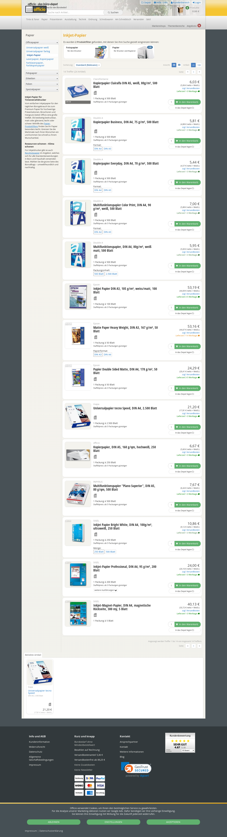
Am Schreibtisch (123, 19)
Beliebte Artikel (33, 654)
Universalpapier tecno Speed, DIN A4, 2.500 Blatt (125, 408)
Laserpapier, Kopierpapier (40, 59)
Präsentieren (56, 19)
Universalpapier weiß (37, 47)
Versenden (138, 19)
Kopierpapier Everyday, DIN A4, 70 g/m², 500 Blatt (126, 163)
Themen (176, 25)
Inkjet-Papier (34, 55)
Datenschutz (51, 830)
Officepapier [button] (42, 42)
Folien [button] (42, 83)
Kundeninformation (39, 741)
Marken (159, 25)
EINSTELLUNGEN (113, 821)
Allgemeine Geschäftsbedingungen (41, 758)
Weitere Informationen (132, 751)
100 (199, 65)
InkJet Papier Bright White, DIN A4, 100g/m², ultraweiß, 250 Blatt (122, 526)
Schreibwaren (106, 19)
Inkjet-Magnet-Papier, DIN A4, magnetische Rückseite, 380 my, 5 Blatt (122, 607)
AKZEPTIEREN (173, 821)
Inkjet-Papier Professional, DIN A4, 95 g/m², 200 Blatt (124, 568)
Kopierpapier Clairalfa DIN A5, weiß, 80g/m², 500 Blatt (125, 85)
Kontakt (124, 746)
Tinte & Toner (32, 19)
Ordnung (92, 19)
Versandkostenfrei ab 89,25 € (89, 759)
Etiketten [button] (42, 78)
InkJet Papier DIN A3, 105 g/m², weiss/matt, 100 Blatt (125, 290)
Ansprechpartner (129, 741)
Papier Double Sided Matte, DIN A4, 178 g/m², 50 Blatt (125, 371)
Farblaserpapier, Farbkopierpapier (35, 64)
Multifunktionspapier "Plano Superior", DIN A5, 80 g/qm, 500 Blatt (124, 488)
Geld (148, 19)
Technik (82, 19)
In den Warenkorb (187, 101)
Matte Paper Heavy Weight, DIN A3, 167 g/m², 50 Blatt (125, 329)
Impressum (31, 830)
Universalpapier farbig (38, 51)
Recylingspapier (32, 153)
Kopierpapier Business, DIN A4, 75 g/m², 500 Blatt (126, 122)
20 (194, 64)
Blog (122, 756)
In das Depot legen (184, 107)
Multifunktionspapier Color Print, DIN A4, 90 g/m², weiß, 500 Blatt (122, 207)
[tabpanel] (113, 685)
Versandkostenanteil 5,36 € (88, 754)
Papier (44, 19)
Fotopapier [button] (42, 73)
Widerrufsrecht (37, 746)
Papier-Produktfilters (37, 125)
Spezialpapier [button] (42, 89)
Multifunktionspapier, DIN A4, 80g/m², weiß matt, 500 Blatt (122, 248)
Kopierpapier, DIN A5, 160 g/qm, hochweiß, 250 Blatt (124, 449)
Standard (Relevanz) (88, 64)
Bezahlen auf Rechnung (87, 749)
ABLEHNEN (53, 821)
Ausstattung (70, 19)
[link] (136, 770)
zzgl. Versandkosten (191, 88)
